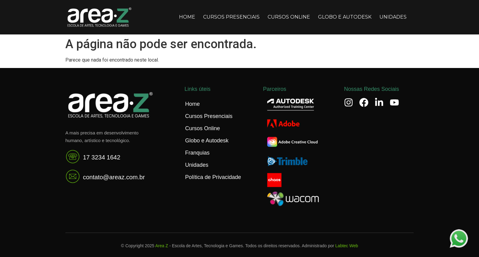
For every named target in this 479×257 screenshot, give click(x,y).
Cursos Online (289, 17)
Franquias (197, 153)
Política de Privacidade (213, 177)
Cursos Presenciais (231, 17)
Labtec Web (346, 245)
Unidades (393, 17)
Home (187, 17)
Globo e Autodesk (344, 17)
